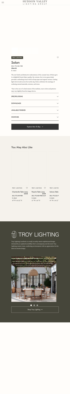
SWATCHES (15, 117)
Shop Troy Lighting (34, 309)
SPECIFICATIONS (17, 96)
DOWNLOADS (16, 103)
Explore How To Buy (35, 127)
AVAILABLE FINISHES (18, 110)
